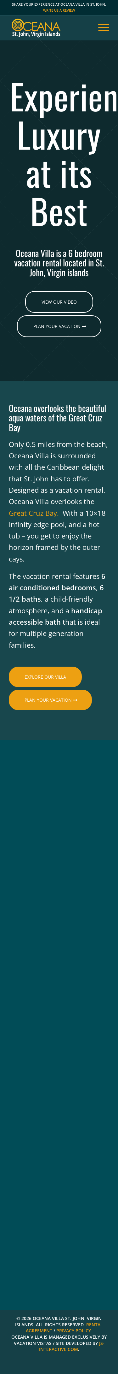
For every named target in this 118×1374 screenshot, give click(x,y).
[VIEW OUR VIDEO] (59, 302)
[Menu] (100, 27)
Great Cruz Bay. (34, 513)
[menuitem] (100, 27)
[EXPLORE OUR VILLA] (45, 677)
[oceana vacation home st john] (49, 27)
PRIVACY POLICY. (74, 1331)
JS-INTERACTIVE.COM (71, 1346)
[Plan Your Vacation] (59, 326)
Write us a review (59, 10)
